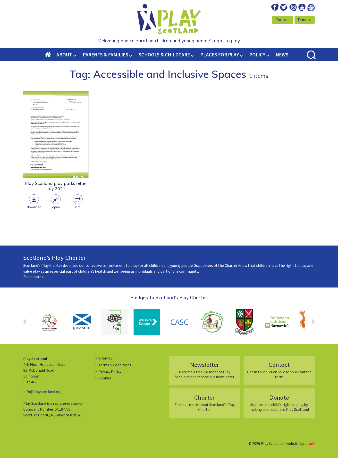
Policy (257, 55)
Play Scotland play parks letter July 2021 (56, 185)
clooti (310, 443)
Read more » (33, 276)
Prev (27, 323)
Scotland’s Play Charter (54, 257)
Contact (282, 19)
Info (78, 207)
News (282, 55)
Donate (304, 19)
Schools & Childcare (164, 55)
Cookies (104, 378)
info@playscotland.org (42, 391)
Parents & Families (105, 55)
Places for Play (219, 55)
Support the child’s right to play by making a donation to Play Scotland (279, 403)
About (64, 55)
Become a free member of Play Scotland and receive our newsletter (204, 370)
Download (34, 207)
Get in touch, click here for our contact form (279, 370)
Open (56, 207)
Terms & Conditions (114, 364)
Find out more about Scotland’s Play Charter (204, 403)
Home (51, 55)
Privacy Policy (109, 371)
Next (311, 323)
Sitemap (105, 358)
